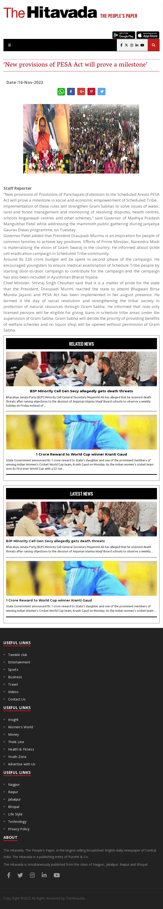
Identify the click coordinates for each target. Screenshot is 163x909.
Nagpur (14, 784)
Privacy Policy (18, 829)
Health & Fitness (21, 749)
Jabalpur (14, 799)
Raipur (13, 792)
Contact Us (17, 699)
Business (15, 677)
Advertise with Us (21, 764)
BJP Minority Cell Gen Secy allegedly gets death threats (81, 391)
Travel (13, 684)
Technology (17, 821)
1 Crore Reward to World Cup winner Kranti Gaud (81, 454)
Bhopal (13, 806)
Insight (13, 719)
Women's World (20, 727)
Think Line (16, 742)
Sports (13, 669)
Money (13, 734)
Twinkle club (17, 654)
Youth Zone (17, 756)
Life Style (15, 814)
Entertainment (19, 662)
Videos (13, 692)
